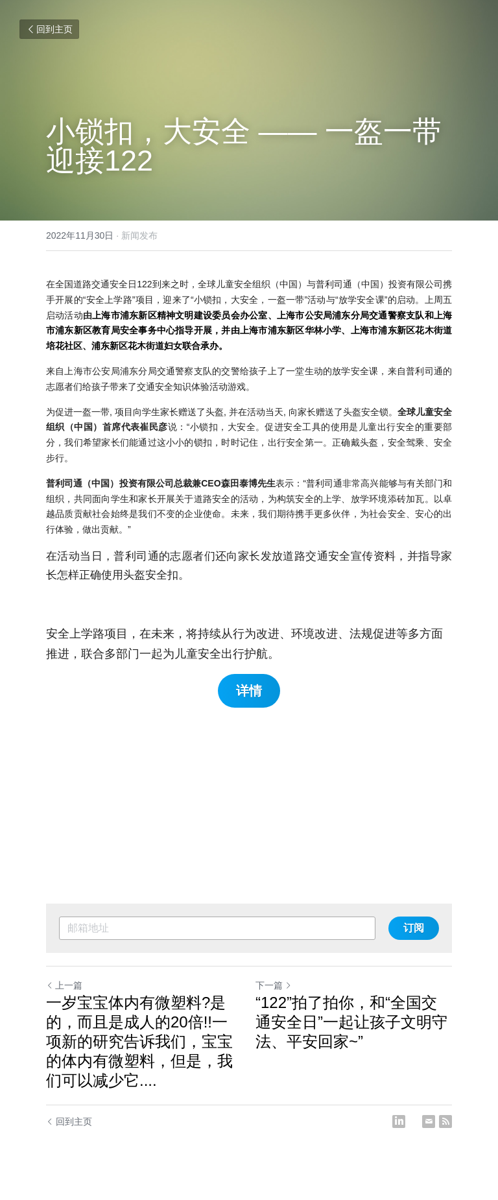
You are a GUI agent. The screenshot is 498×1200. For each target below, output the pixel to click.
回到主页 (49, 29)
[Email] (428, 1121)
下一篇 (273, 985)
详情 (249, 691)
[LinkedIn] (398, 1121)
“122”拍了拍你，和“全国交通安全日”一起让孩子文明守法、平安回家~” (351, 1022)
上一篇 (64, 985)
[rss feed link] (445, 1121)
